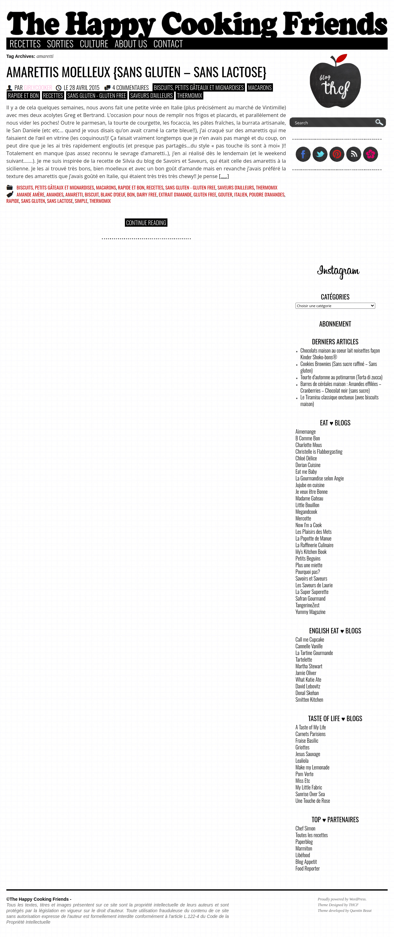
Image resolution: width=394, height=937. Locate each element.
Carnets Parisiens (311, 734)
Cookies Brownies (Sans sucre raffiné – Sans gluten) (339, 367)
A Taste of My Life (311, 727)
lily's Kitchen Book (311, 551)
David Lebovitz (308, 686)
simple (81, 200)
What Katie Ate (308, 679)
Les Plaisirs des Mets (314, 531)
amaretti (74, 194)
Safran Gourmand (310, 598)
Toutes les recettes (312, 835)
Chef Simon (305, 828)
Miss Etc (303, 780)
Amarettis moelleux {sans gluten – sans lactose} (136, 71)
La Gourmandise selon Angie (320, 478)
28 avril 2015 (84, 87)
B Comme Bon (308, 438)
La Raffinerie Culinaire (314, 545)
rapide (12, 200)
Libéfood (303, 855)
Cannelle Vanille (309, 646)
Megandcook (306, 511)
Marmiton (304, 848)
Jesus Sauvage (308, 754)
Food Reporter (308, 868)
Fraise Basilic (307, 740)
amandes (55, 194)
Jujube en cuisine (310, 485)
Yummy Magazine (310, 612)
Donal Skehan (307, 693)
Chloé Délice (306, 458)
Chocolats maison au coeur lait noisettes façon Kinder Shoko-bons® (340, 354)
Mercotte (303, 518)
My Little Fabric (309, 787)
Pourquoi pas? (308, 571)
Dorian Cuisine (308, 465)
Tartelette (304, 659)
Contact (168, 44)
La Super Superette (312, 592)
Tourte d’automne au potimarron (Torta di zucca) (342, 377)
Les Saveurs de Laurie (314, 585)
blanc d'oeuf (113, 194)
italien (240, 194)
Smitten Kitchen (309, 699)
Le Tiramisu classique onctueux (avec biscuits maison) (340, 400)
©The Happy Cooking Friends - (38, 899)
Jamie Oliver (306, 673)
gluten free (205, 194)
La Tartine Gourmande (314, 653)
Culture (94, 44)
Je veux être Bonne (312, 491)
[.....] (224, 176)
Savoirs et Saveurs (311, 578)
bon (131, 194)
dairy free (147, 194)
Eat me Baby (306, 471)
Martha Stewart (309, 666)
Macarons (260, 87)
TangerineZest (307, 605)
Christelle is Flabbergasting (319, 451)
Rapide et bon (23, 95)
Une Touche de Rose (313, 800)
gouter (225, 194)
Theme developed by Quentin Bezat (344, 910)
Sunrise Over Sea (310, 794)
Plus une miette (309, 565)
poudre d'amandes (266, 194)
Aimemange (306, 431)
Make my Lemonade (312, 767)
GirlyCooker (38, 87)
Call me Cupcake (310, 639)
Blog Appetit (306, 861)
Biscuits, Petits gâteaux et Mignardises (199, 87)
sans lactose (60, 200)
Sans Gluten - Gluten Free (96, 95)
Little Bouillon (307, 505)
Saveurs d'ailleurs (151, 95)
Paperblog (304, 841)
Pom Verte (305, 774)
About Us (131, 44)
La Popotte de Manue (313, 538)
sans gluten (33, 200)
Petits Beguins (308, 558)
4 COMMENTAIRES (130, 87)
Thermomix (189, 95)
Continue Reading (146, 222)
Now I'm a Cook (309, 525)
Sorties (60, 44)
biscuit (92, 194)
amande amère (30, 194)
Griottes (302, 747)
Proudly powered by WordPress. (342, 899)
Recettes (25, 44)
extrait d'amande (175, 194)
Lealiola (302, 760)
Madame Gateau (309, 498)
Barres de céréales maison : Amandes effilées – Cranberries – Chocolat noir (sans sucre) (341, 387)
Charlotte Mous (309, 445)
